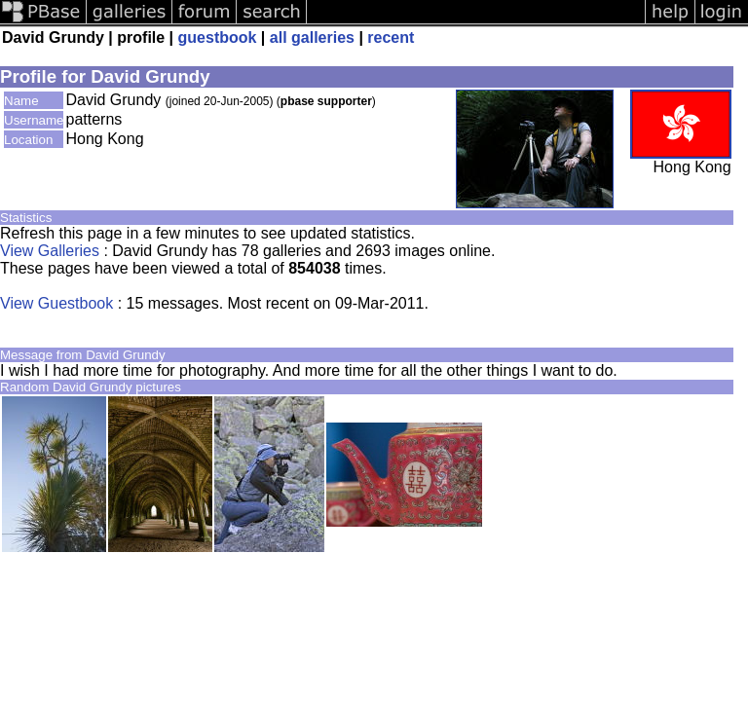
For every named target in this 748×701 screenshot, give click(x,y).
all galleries (312, 37)
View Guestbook (56, 303)
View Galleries (49, 250)
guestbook (217, 37)
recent (390, 37)
